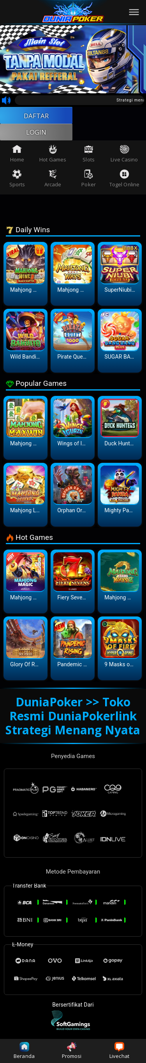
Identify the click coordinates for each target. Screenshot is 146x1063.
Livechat (119, 1050)
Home (17, 156)
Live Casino (124, 156)
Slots (89, 156)
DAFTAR (36, 116)
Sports (17, 181)
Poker (88, 181)
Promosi (72, 1050)
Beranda (24, 1050)
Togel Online (124, 181)
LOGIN (36, 133)
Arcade (53, 181)
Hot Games (52, 156)
